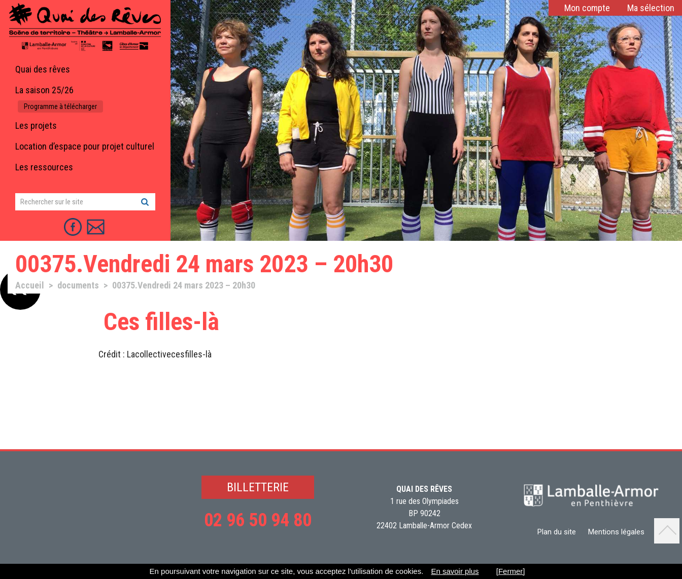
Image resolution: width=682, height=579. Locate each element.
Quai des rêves (42, 69)
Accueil (29, 285)
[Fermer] (510, 571)
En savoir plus (455, 571)
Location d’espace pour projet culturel (84, 146)
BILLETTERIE (258, 487)
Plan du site (556, 531)
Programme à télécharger (60, 106)
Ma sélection (650, 8)
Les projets (36, 125)
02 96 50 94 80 (258, 520)
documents (78, 285)
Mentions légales (616, 531)
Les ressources (44, 167)
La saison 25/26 (44, 90)
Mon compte (587, 8)
